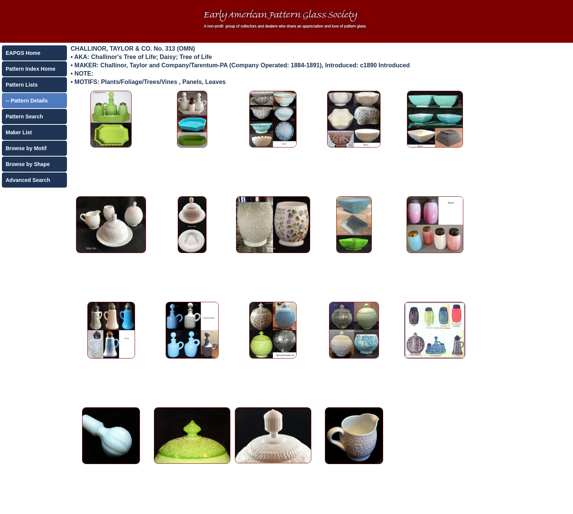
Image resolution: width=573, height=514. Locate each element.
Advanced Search (28, 180)
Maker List (19, 132)
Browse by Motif (26, 148)
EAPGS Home (23, 53)
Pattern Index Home (30, 69)
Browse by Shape (28, 164)
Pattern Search (24, 116)
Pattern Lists (22, 85)
